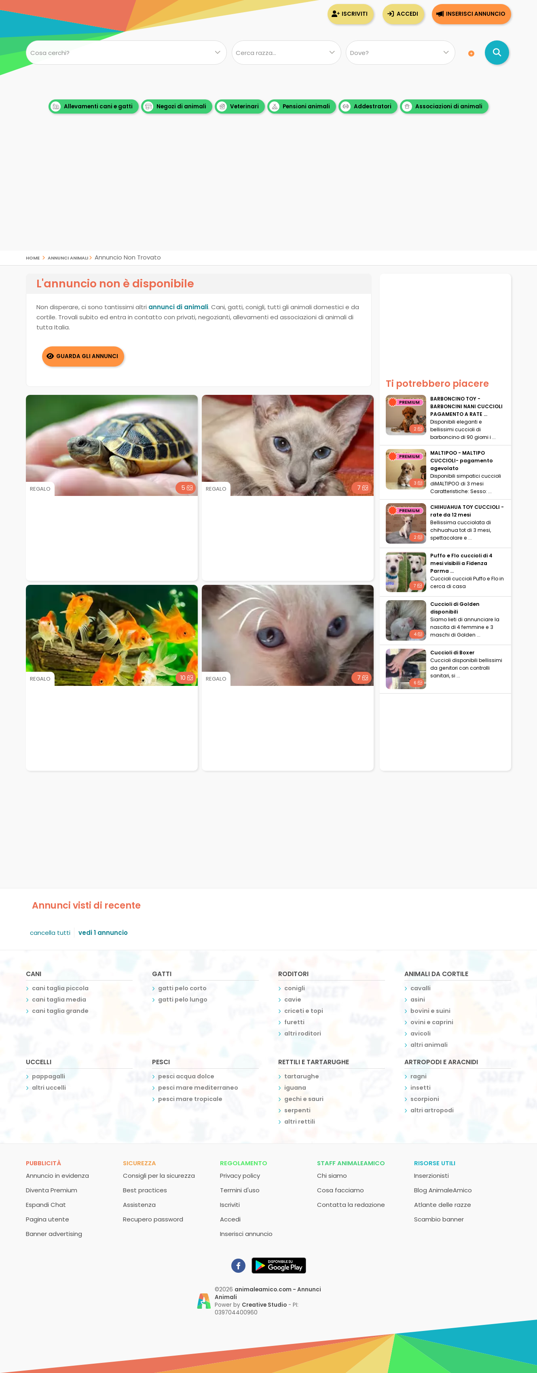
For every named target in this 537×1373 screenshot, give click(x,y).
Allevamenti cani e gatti (92, 106)
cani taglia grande (60, 1011)
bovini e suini (430, 1011)
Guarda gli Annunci (87, 356)
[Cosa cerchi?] (126, 52)
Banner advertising (54, 1234)
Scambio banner (439, 1219)
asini (417, 999)
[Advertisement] (268, 194)
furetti (294, 1022)
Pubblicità (43, 1163)
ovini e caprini (431, 1022)
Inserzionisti (431, 1175)
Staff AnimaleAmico (351, 1163)
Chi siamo (332, 1175)
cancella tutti (50, 932)
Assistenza (139, 1204)
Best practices (145, 1190)
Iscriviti (355, 14)
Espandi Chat (46, 1204)
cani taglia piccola (60, 988)
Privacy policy (240, 1175)
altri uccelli (49, 1088)
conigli (294, 988)
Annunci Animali (68, 257)
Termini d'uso (240, 1190)
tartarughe (301, 1076)
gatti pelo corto (182, 988)
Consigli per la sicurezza (159, 1175)
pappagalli (48, 1076)
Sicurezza (139, 1163)
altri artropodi (432, 1110)
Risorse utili (434, 1163)
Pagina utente (47, 1219)
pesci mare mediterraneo (198, 1088)
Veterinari (238, 106)
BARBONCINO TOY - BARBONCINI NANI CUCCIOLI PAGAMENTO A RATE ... (466, 406)
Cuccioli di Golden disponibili (455, 608)
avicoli (420, 1033)
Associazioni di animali (442, 106)
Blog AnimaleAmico (443, 1190)
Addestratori (365, 106)
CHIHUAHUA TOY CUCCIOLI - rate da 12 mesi (467, 511)
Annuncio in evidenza (57, 1175)
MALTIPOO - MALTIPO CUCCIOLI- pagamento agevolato (461, 460)
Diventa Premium (51, 1190)
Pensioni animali (299, 106)
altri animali (429, 1045)
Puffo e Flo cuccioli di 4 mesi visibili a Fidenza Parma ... (461, 563)
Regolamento (243, 1163)
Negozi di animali (174, 106)
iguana (295, 1088)
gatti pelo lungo (182, 999)
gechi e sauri (303, 1099)
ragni (418, 1076)
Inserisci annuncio (475, 14)
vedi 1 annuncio (103, 932)
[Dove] (400, 52)
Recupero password (153, 1219)
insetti (420, 1088)
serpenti (297, 1110)
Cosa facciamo (340, 1190)
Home (33, 257)
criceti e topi (303, 1011)
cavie (292, 999)
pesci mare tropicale (190, 1099)
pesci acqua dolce (186, 1076)
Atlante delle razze (442, 1204)
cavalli (420, 988)
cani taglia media (59, 999)
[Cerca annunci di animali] (497, 52)
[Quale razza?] (286, 52)
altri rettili (299, 1122)
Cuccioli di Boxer (452, 652)
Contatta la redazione (351, 1204)
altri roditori (302, 1033)
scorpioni (424, 1099)
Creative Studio (264, 1305)
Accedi (407, 14)
